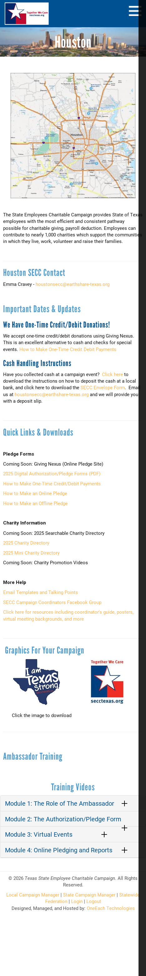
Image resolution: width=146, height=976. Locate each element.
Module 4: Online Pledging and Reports (58, 850)
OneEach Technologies (111, 908)
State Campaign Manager (89, 894)
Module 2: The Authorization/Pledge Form (63, 819)
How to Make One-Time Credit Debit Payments (67, 349)
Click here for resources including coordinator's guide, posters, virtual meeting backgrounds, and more (68, 615)
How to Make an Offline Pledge (35, 503)
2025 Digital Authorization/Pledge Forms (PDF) (51, 473)
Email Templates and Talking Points (40, 592)
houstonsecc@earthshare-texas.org (73, 284)
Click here (112, 374)
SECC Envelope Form (102, 387)
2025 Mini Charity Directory (31, 553)
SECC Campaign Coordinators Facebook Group (52, 602)
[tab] (73, 803)
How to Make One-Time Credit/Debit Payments (52, 483)
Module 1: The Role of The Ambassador (59, 803)
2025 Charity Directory (26, 543)
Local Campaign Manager (32, 894)
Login (77, 901)
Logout (93, 901)
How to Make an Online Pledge (35, 493)
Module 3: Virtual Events (38, 834)
